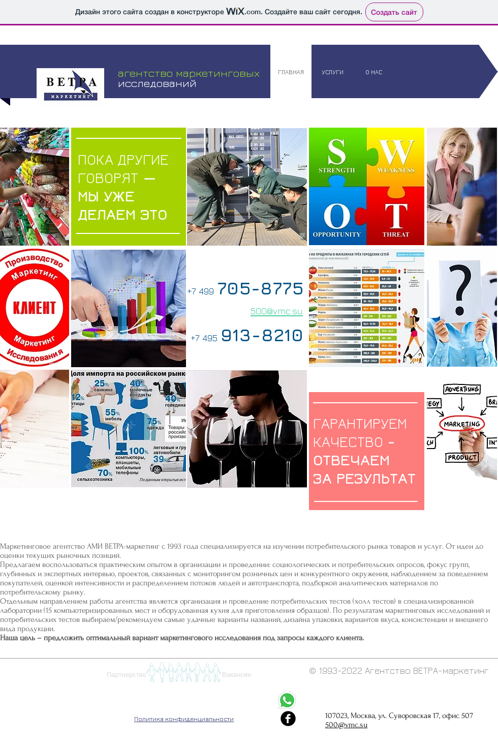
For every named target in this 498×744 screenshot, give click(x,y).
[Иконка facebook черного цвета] (288, 718)
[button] (183, 672)
